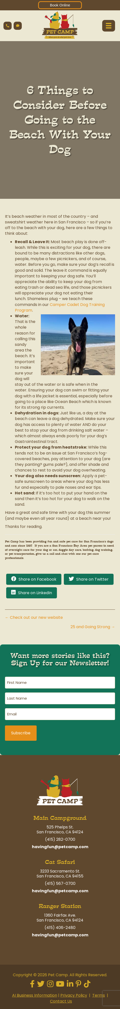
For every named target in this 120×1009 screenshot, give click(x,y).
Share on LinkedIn (35, 593)
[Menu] (108, 25)
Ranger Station (60, 906)
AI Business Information (34, 995)
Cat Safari (60, 862)
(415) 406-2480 (60, 927)
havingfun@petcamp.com (60, 847)
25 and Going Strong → (93, 627)
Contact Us (61, 1001)
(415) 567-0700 (60, 883)
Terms (98, 995)
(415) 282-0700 (60, 839)
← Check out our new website (34, 617)
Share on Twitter (92, 579)
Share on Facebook (37, 579)
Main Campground (60, 818)
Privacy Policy (73, 995)
